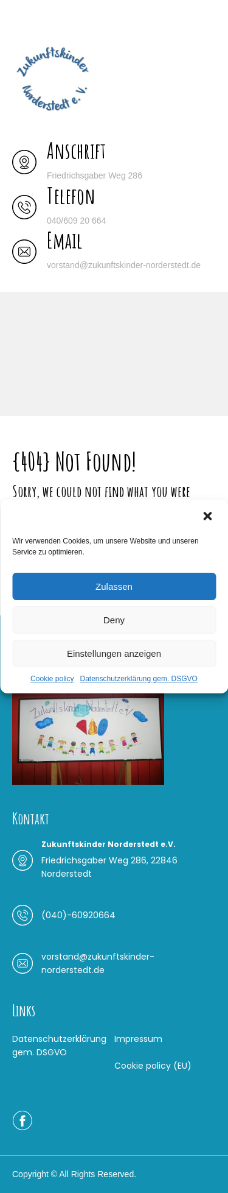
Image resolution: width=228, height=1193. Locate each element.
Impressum (138, 1039)
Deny (114, 620)
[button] (208, 516)
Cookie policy (52, 678)
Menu (25, 20)
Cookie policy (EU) (153, 1066)
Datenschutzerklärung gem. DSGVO (138, 678)
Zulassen (114, 586)
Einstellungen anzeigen (114, 653)
